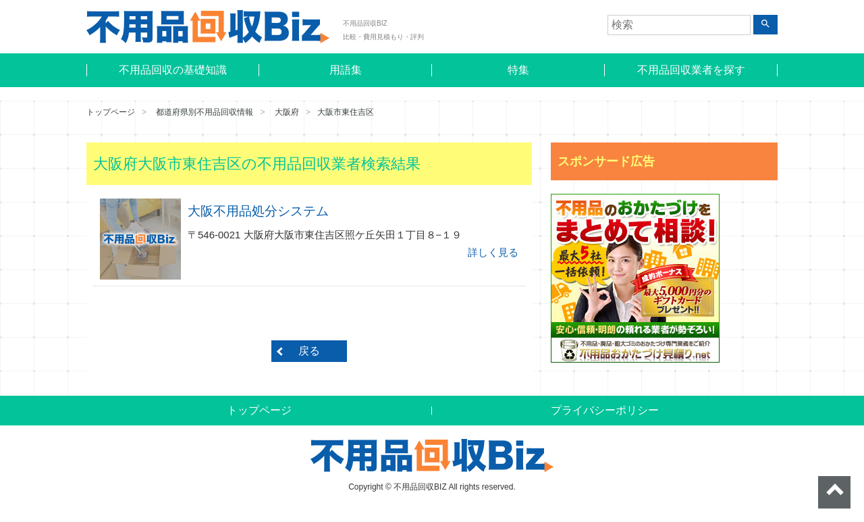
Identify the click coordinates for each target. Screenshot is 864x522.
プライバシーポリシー (605, 410)
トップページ (110, 112)
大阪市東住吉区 (345, 112)
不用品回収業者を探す (691, 70)
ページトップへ (834, 492)
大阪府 (287, 112)
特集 (518, 70)
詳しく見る (493, 252)
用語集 (345, 70)
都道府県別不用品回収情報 (204, 112)
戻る (309, 351)
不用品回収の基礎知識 (173, 70)
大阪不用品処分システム (258, 211)
